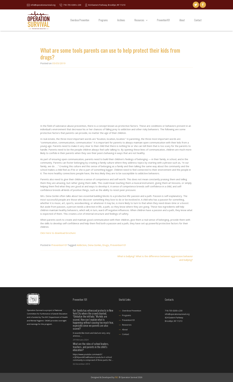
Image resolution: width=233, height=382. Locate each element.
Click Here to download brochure (58, 232)
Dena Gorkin (94, 245)
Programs (103, 20)
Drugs (105, 245)
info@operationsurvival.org (41, 5)
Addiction (82, 245)
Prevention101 (163, 20)
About (182, 20)
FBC (116, 377)
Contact (198, 20)
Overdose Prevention (79, 20)
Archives (121, 20)
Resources (139, 20)
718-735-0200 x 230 (70, 5)
